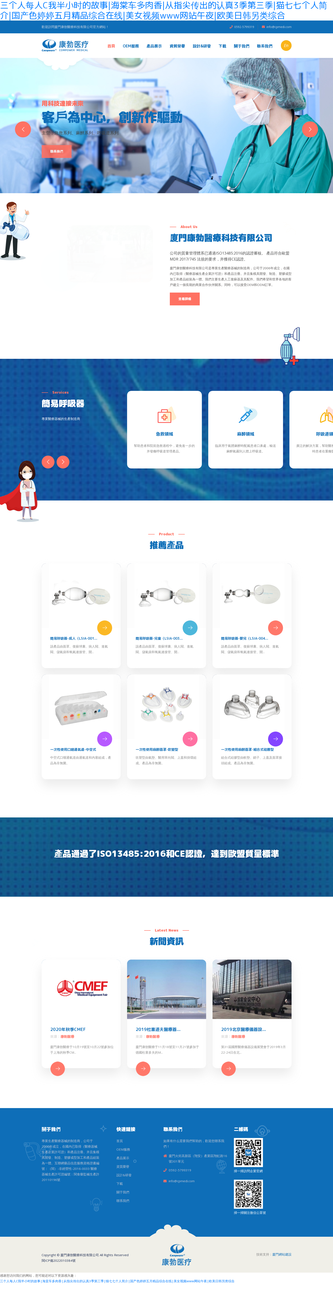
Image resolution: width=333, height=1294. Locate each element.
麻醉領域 (245, 434)
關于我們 (241, 46)
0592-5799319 (244, 27)
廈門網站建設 (282, 1254)
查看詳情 (184, 299)
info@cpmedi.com (279, 27)
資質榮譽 (177, 46)
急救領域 (164, 434)
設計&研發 (202, 46)
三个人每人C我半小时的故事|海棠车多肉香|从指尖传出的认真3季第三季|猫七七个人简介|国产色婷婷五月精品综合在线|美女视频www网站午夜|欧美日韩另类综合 (117, 1281)
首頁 (111, 46)
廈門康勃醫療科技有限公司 (79, 1255)
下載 (222, 46)
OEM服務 (131, 46)
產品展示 (154, 46)
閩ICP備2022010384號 (59, 1260)
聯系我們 (264, 46)
